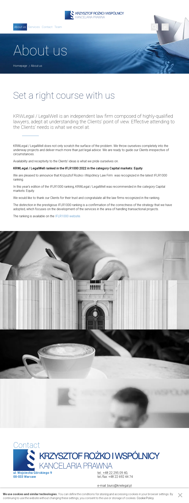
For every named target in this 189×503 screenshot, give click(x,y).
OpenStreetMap (155, 476)
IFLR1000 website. (68, 216)
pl (165, 27)
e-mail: (102, 318)
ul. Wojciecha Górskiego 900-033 (94, 406)
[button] (94, 430)
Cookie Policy (145, 498)
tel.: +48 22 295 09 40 (112, 305)
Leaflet (137, 476)
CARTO (184, 476)
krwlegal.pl (104, 327)
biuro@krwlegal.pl (119, 318)
